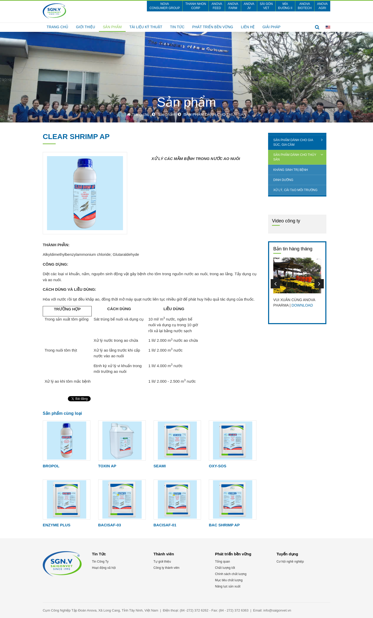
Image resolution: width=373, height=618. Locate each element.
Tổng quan (222, 561)
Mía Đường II (285, 6)
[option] (297, 283)
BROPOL (51, 466)
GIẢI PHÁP (271, 27)
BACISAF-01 (165, 525)
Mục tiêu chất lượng (228, 580)
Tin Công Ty (100, 561)
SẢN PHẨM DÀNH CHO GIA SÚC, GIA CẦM (293, 142)
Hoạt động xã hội (104, 568)
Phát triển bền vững (212, 27)
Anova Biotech (305, 6)
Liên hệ (248, 27)
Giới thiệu (85, 27)
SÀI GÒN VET (266, 6)
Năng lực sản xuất (227, 586)
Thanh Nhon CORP (195, 6)
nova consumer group (164, 6)
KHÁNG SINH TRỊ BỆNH (290, 170)
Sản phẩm (112, 27)
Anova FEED (216, 6)
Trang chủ (57, 27)
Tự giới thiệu (162, 561)
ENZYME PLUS (56, 525)
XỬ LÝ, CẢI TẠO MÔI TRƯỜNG (295, 190)
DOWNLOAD (302, 305)
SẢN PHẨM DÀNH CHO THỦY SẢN (294, 157)
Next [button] (319, 283)
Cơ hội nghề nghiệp (290, 561)
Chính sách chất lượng (230, 574)
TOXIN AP (107, 466)
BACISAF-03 (109, 525)
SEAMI (160, 466)
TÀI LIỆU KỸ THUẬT (146, 27)
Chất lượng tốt (225, 568)
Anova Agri (322, 6)
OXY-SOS (217, 466)
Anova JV (249, 6)
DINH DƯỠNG (283, 180)
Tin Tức (177, 27)
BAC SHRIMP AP (224, 525)
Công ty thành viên (167, 568)
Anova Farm (233, 6)
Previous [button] (275, 283)
